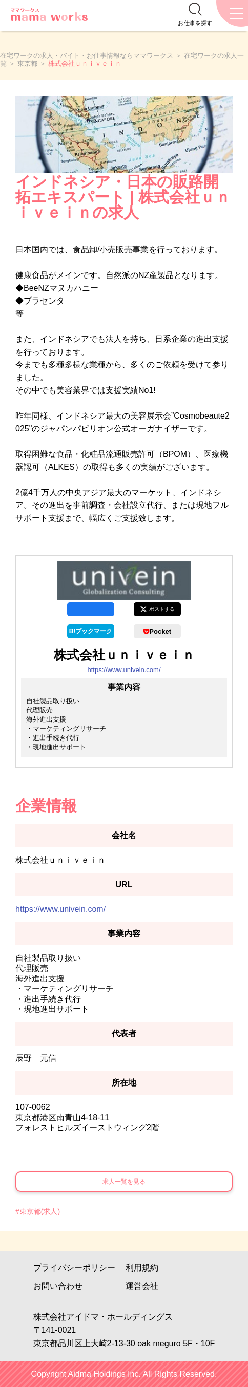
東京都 (27, 63)
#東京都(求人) (37, 1211)
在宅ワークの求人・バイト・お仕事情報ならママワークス (86, 55)
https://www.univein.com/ (123, 670)
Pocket (157, 631)
